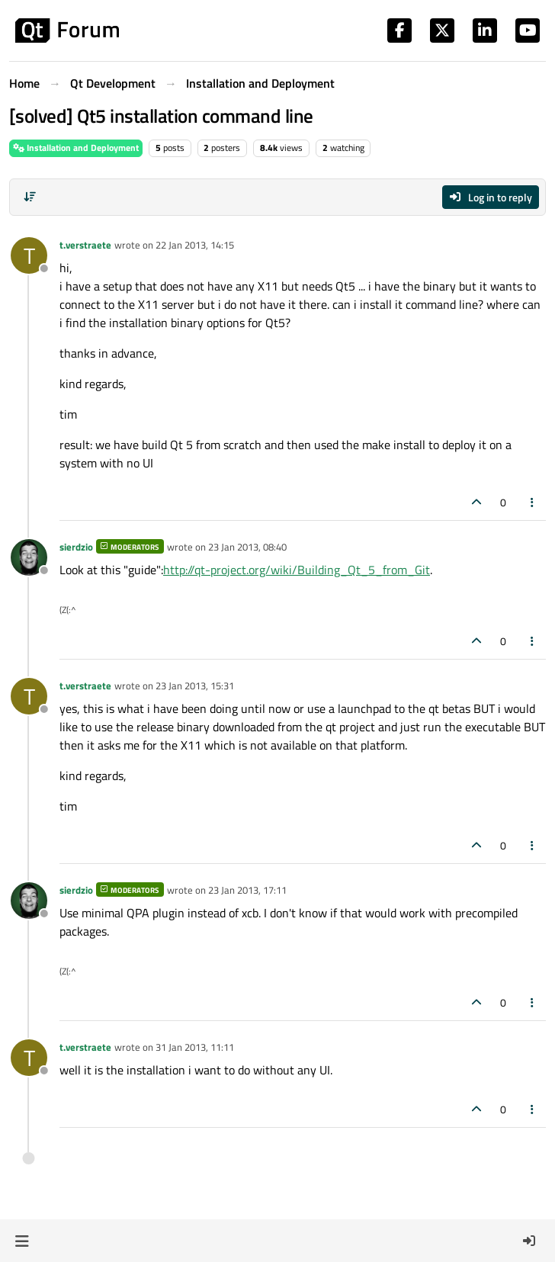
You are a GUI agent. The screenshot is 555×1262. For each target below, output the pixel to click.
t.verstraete (85, 244)
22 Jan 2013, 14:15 (195, 244)
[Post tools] (533, 502)
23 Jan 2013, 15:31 (195, 685)
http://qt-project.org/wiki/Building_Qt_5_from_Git (296, 569)
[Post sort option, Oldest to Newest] (29, 197)
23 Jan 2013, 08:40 (247, 546)
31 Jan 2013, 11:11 (195, 1047)
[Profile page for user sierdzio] (29, 557)
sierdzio (76, 546)
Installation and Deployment (76, 147)
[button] (21, 1240)
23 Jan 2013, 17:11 (247, 890)
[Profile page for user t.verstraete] (29, 255)
